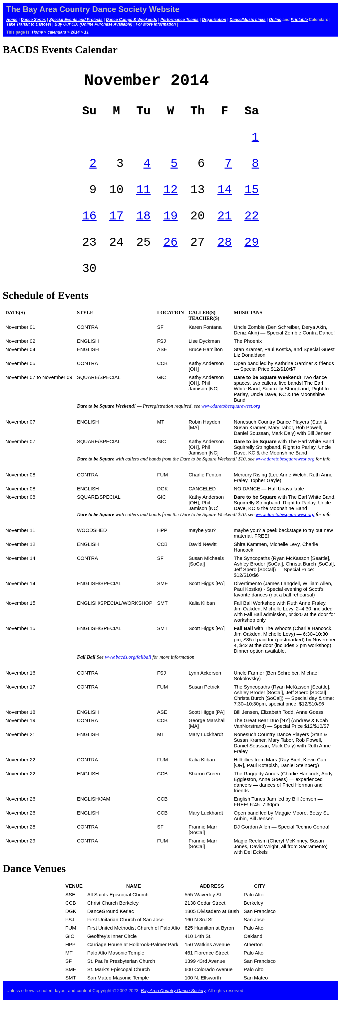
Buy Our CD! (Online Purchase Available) (94, 24)
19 (170, 232)
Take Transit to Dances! (28, 24)
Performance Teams (179, 19)
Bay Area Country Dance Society (173, 1012)
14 (224, 203)
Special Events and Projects (76, 19)
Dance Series (33, 19)
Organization (214, 19)
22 (251, 232)
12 (170, 203)
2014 (75, 32)
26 (170, 261)
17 (116, 232)
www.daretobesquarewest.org (230, 428)
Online (275, 19)
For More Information (156, 24)
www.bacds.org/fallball (128, 679)
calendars (57, 32)
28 (224, 261)
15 (251, 203)
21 (224, 232)
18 (143, 232)
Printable (299, 19)
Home (11, 19)
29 (251, 261)
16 (89, 232)
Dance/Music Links (247, 19)
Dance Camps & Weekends (131, 19)
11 (86, 32)
